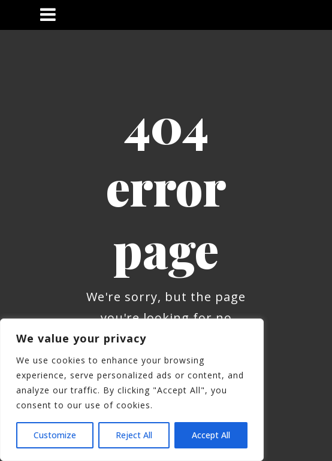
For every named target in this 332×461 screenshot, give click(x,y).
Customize (55, 435)
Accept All (211, 435)
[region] (132, 390)
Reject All (134, 435)
